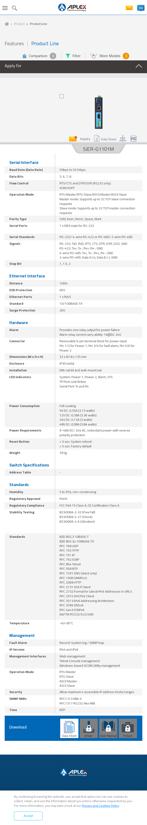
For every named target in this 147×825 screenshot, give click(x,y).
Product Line (38, 24)
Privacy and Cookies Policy (100, 806)
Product (19, 24)
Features (14, 43)
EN (141, 8)
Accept (28, 816)
